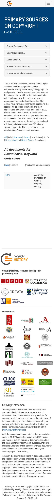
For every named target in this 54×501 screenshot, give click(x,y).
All (5, 137)
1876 (7, 175)
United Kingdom (12, 140)
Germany (18, 137)
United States (27, 140)
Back (6, 165)
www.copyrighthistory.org (14, 430)
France (26, 137)
